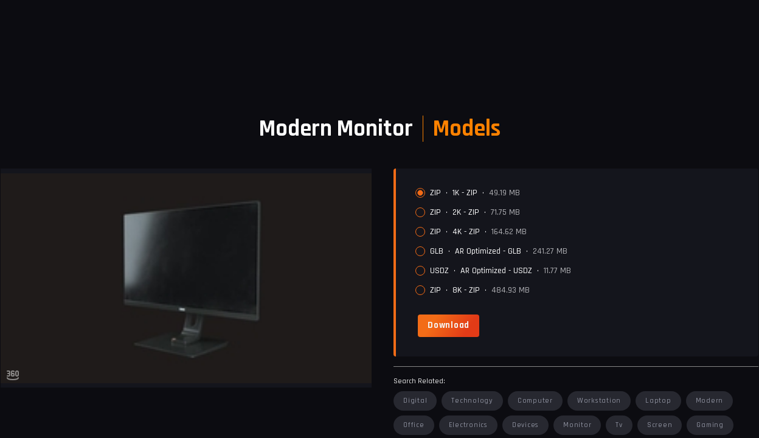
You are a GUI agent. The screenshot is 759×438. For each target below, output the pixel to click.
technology (472, 400)
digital (415, 400)
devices (525, 424)
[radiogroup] (582, 241)
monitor (577, 424)
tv (619, 424)
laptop (658, 400)
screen (660, 424)
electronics (468, 424)
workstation (599, 400)
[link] (448, 325)
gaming (710, 424)
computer (535, 400)
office (414, 424)
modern (710, 400)
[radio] (420, 193)
